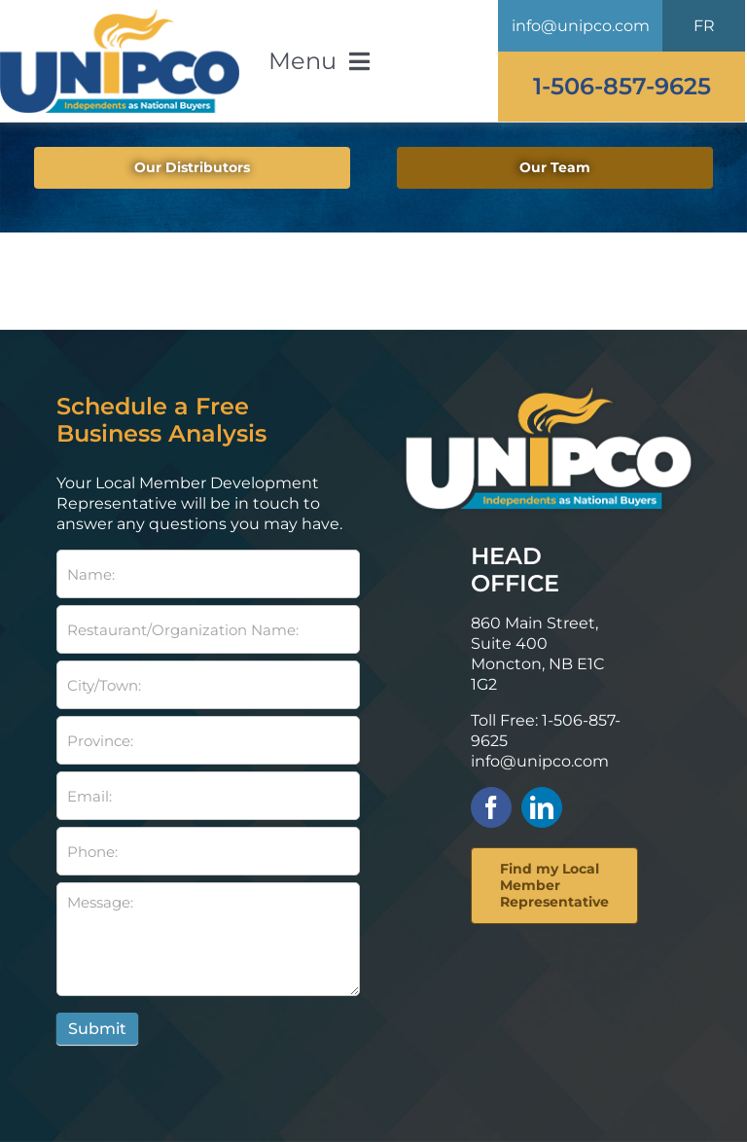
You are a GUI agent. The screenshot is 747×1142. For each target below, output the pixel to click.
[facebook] (491, 807)
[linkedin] (541, 807)
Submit (97, 1028)
